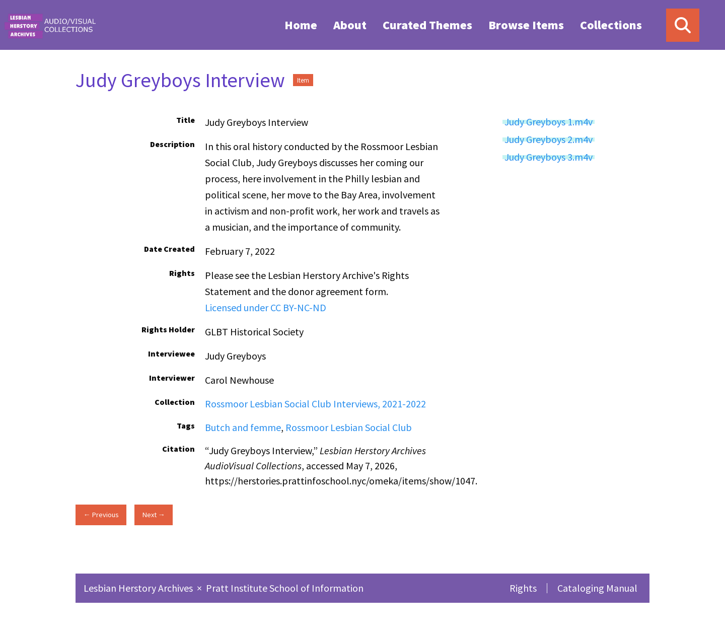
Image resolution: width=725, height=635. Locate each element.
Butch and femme (243, 427)
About (350, 25)
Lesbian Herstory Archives (139, 588)
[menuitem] (300, 24)
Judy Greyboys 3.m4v (548, 157)
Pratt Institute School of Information (285, 588)
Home (300, 25)
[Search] (682, 25)
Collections (611, 25)
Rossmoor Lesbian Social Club (348, 427)
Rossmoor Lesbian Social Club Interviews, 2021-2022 (315, 403)
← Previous (100, 514)
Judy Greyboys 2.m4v (548, 139)
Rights (523, 588)
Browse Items (526, 25)
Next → (153, 514)
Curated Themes (427, 25)
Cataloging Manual (597, 588)
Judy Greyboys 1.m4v (548, 122)
